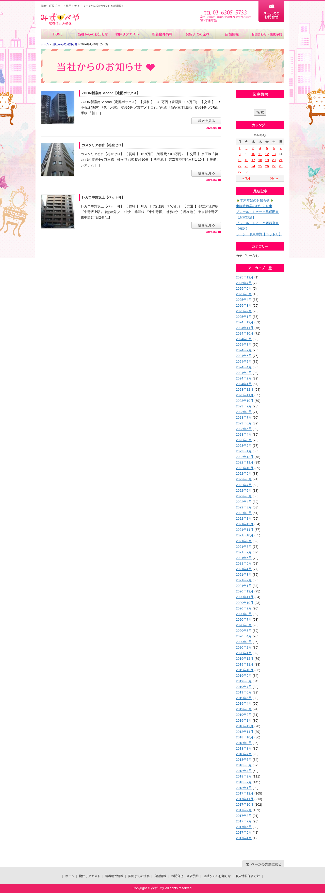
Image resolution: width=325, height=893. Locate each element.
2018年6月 (244, 760)
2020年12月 (244, 591)
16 (246, 160)
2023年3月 (244, 440)
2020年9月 (244, 608)
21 (280, 160)
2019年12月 (244, 658)
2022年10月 (244, 468)
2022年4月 (244, 502)
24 (253, 166)
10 (253, 154)
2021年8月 (244, 547)
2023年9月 (244, 406)
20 (273, 160)
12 (267, 154)
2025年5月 (244, 294)
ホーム (58, 34)
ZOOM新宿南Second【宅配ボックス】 (111, 93)
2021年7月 (244, 552)
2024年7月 (244, 350)
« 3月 (246, 178)
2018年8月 (244, 748)
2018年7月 (244, 754)
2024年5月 (244, 361)
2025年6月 (244, 288)
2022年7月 (244, 485)
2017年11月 (244, 799)
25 (260, 166)
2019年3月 (244, 709)
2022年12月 (244, 457)
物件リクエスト (127, 34)
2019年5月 (244, 698)
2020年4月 (244, 636)
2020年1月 (244, 653)
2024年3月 (244, 373)
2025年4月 (244, 300)
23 (246, 166)
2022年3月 (244, 507)
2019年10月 (244, 670)
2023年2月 (244, 446)
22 (239, 166)
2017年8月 (244, 816)
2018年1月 (244, 788)
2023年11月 (244, 395)
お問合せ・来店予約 (266, 34)
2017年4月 (244, 838)
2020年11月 (244, 597)
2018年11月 (244, 732)
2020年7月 (244, 619)
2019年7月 (244, 687)
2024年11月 (244, 328)
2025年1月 (244, 317)
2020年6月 (244, 625)
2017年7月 (244, 821)
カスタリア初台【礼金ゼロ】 (103, 145)
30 (246, 172)
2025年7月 (244, 283)
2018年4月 (244, 771)
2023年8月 (244, 412)
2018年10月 (244, 737)
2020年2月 (244, 647)
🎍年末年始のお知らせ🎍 (255, 200)
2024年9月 (244, 339)
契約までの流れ (197, 34)
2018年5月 (244, 765)
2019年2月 (244, 715)
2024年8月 (244, 344)
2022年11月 (244, 462)
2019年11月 (244, 664)
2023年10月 (244, 401)
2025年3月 (244, 305)
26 (267, 166)
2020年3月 (244, 642)
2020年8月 (244, 614)
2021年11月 (244, 530)
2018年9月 (244, 743)
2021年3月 (244, 574)
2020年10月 (244, 603)
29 (239, 172)
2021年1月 (244, 586)
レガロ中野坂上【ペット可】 (103, 197)
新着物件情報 (162, 34)
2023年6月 (244, 423)
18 (260, 160)
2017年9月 (244, 810)
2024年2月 (244, 378)
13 (273, 154)
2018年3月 (244, 776)
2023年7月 (244, 417)
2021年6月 (244, 558)
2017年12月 (244, 793)
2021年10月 (244, 535)
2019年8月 (244, 681)
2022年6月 (244, 490)
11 (260, 154)
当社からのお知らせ (92, 34)
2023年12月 (244, 389)
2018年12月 (244, 726)
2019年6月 (244, 692)
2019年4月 (244, 703)
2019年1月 (244, 720)
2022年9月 (244, 473)
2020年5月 (244, 631)
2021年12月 (244, 524)
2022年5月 (244, 496)
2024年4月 (244, 367)
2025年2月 (244, 311)
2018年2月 (244, 782)
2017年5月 (244, 832)
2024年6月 (244, 356)
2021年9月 (244, 541)
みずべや (60, 19)
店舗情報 (232, 34)
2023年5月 (244, 429)
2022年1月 (244, 518)
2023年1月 (244, 451)
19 (267, 160)
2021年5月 (244, 563)
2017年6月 (244, 827)
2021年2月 (244, 580)
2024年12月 (244, 322)
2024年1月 (244, 384)
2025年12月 (244, 277)
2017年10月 (244, 804)
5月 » (274, 178)
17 (253, 160)
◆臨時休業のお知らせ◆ (254, 206)
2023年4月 (244, 434)
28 (280, 166)
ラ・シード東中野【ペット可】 (259, 234)
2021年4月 (244, 569)
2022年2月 (244, 513)
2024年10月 (244, 333)
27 (273, 166)
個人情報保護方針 (247, 876)
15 (239, 160)
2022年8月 (244, 479)
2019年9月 (244, 675)
